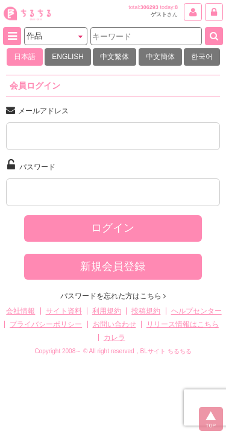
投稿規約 (145, 311)
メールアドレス (37, 110)
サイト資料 (64, 311)
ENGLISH (68, 56)
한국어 (202, 56)
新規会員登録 (112, 266)
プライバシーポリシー (46, 324)
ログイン (112, 228)
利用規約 (106, 311)
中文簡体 (160, 56)
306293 (149, 7)
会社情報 (20, 311)
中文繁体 (114, 56)
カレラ (114, 337)
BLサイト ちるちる (166, 351)
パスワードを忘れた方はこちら (113, 296)
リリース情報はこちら (182, 324)
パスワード (31, 165)
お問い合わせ (114, 324)
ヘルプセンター (196, 311)
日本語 (25, 56)
